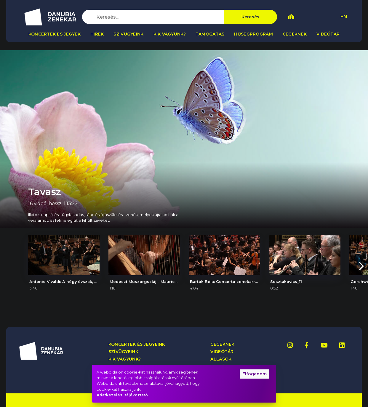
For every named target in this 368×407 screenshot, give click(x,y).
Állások (220, 359)
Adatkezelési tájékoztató (122, 395)
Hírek (97, 34)
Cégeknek (295, 34)
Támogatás (210, 34)
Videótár (328, 34)
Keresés (250, 17)
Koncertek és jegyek (54, 34)
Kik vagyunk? (169, 34)
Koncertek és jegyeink (136, 344)
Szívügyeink (128, 34)
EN (343, 17)
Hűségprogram (253, 34)
